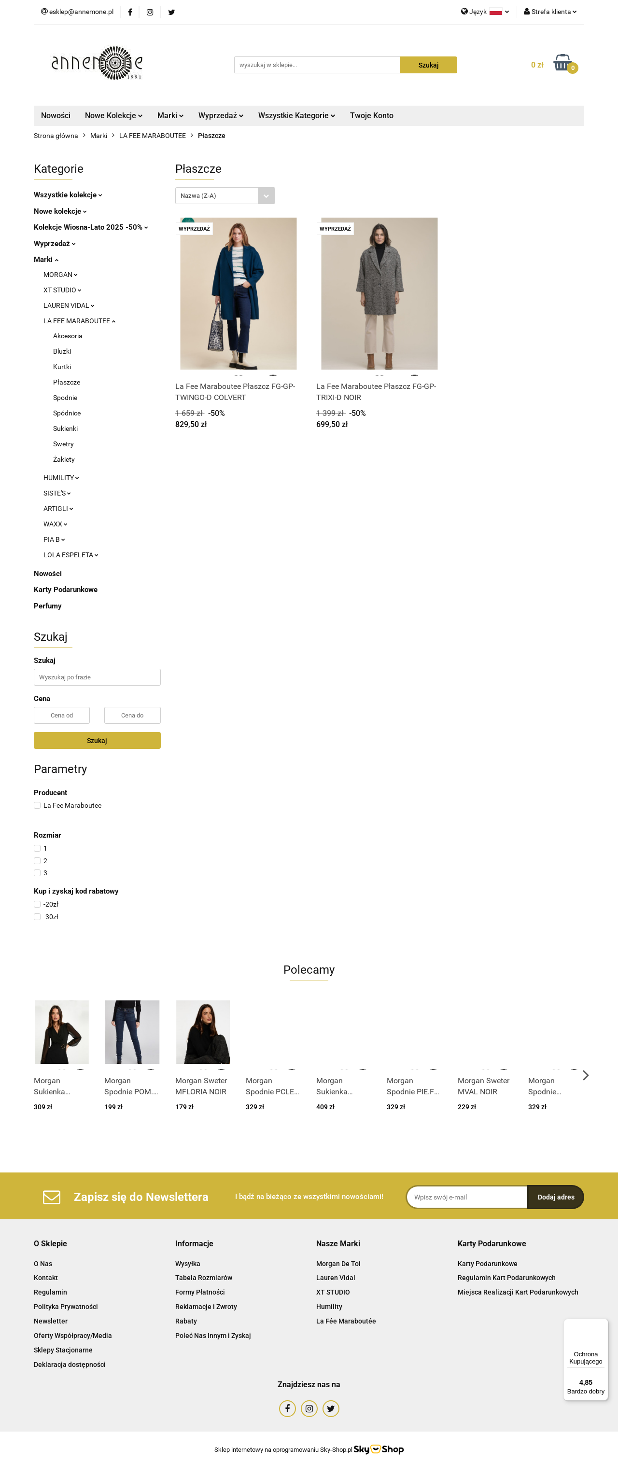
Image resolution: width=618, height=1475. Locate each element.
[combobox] (225, 195)
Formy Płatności (200, 1292)
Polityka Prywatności (66, 1306)
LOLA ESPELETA (70, 555)
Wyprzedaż (221, 115)
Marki (170, 115)
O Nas (43, 1264)
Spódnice (67, 413)
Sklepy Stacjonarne (63, 1350)
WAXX (55, 524)
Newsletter (51, 1321)
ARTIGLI (58, 508)
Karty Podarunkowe (66, 589)
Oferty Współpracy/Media (73, 1335)
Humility (329, 1306)
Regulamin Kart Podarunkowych (507, 1278)
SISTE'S (57, 493)
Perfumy (48, 606)
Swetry (63, 444)
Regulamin (50, 1292)
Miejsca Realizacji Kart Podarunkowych (518, 1292)
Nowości (55, 115)
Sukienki (65, 428)
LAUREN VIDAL (69, 305)
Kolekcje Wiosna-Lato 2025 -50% (91, 227)
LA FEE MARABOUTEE (79, 321)
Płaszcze (66, 382)
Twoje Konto (371, 115)
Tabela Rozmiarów (203, 1278)
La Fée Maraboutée (346, 1321)
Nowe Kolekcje (114, 115)
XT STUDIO (62, 290)
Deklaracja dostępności (70, 1364)
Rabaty (186, 1321)
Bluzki (62, 351)
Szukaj (97, 740)
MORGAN (60, 274)
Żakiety (64, 459)
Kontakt (46, 1278)
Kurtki (62, 367)
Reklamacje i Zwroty (206, 1306)
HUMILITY (61, 478)
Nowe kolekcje (60, 211)
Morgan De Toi (338, 1264)
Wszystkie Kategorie (297, 115)
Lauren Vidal (335, 1278)
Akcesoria (68, 336)
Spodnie (65, 397)
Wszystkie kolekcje (68, 195)
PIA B (54, 539)
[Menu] (602, 1324)
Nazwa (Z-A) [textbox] (198, 195)
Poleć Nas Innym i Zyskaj (213, 1335)
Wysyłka (187, 1264)
